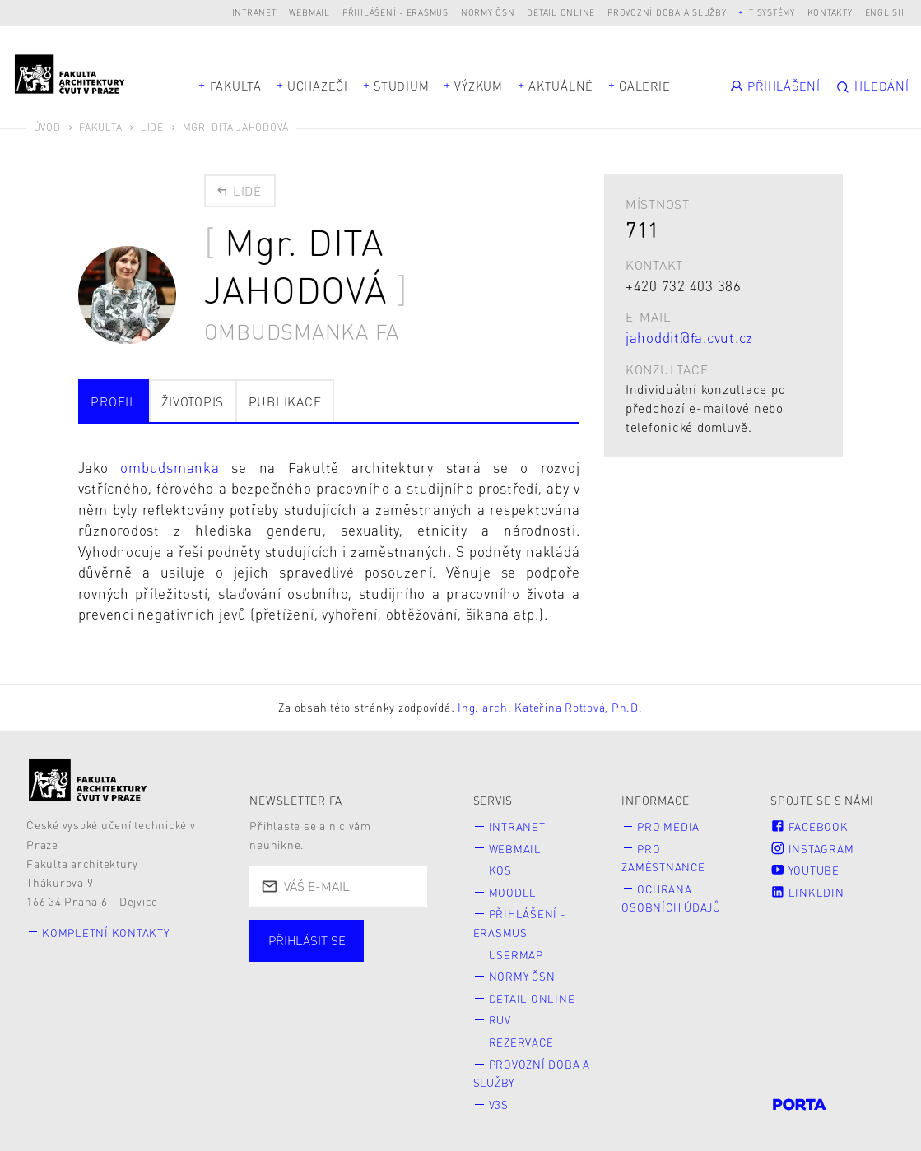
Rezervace (522, 1039)
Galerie (644, 85)
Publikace (285, 400)
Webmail (309, 12)
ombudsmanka (175, 466)
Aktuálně (560, 85)
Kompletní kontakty (107, 931)
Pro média (669, 826)
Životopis (192, 400)
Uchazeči (317, 85)
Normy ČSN (488, 12)
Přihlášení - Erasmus (395, 12)
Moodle (513, 891)
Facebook (809, 826)
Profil (114, 400)
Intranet (254, 12)
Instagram (812, 847)
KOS (500, 868)
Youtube (805, 868)
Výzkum (478, 85)
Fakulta (236, 85)
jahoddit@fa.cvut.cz (689, 337)
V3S (499, 1100)
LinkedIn (807, 891)
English (885, 12)
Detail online (561, 12)
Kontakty (830, 12)
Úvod (47, 127)
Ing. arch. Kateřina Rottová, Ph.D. (550, 706)
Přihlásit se (307, 939)
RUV (500, 1016)
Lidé (152, 127)
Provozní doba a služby (667, 12)
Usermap (516, 951)
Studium (401, 85)
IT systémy (770, 12)
